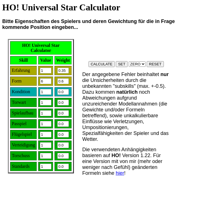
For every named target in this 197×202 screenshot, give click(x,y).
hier (120, 173)
